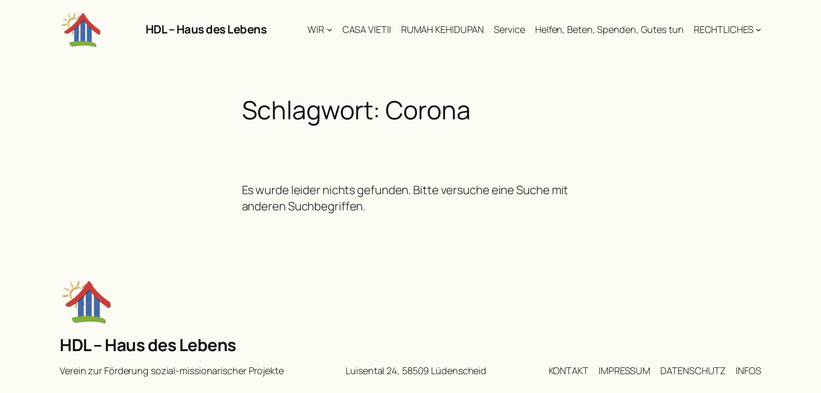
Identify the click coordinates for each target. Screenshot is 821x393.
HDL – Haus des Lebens (206, 29)
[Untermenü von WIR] (329, 29)
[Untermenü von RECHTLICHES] (758, 29)
